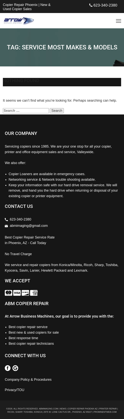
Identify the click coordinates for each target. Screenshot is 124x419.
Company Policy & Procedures (28, 379)
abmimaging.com (48, 409)
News (63, 409)
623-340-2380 (105, 5)
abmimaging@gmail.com (29, 226)
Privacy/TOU (14, 390)
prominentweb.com (105, 412)
